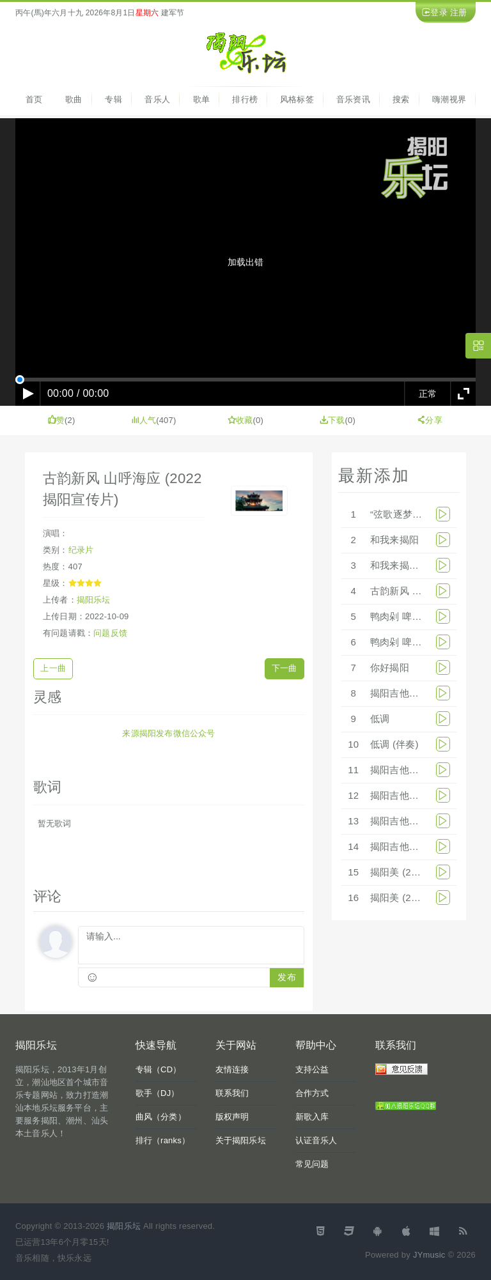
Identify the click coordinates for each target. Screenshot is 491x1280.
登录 (438, 12)
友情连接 (232, 1069)
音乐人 (157, 99)
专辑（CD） (159, 1069)
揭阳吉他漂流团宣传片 (418, 846)
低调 (379, 718)
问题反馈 (110, 633)
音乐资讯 (353, 99)
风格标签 (297, 99)
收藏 (240, 420)
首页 (34, 99)
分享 (429, 420)
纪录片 (81, 550)
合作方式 (312, 1093)
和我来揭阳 (394, 539)
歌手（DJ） (158, 1093)
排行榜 (245, 99)
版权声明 (232, 1117)
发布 (286, 977)
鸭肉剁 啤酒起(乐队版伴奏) (428, 641)
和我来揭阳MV (401, 565)
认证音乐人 (316, 1140)
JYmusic (429, 1255)
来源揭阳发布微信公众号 (168, 733)
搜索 (401, 99)
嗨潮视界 (449, 99)
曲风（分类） (161, 1117)
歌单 (201, 99)
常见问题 (312, 1164)
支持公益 (312, 1069)
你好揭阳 (389, 667)
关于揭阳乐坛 (240, 1140)
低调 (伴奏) (394, 744)
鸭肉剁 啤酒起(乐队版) (418, 616)
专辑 (113, 99)
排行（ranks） (163, 1140)
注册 (458, 12)
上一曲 (53, 668)
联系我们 (232, 1093)
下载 (332, 420)
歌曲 (73, 99)
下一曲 (284, 668)
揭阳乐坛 (94, 600)
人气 (144, 420)
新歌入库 (312, 1117)
